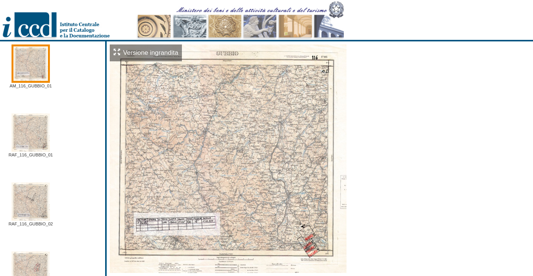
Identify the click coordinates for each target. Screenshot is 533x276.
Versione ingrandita (146, 52)
